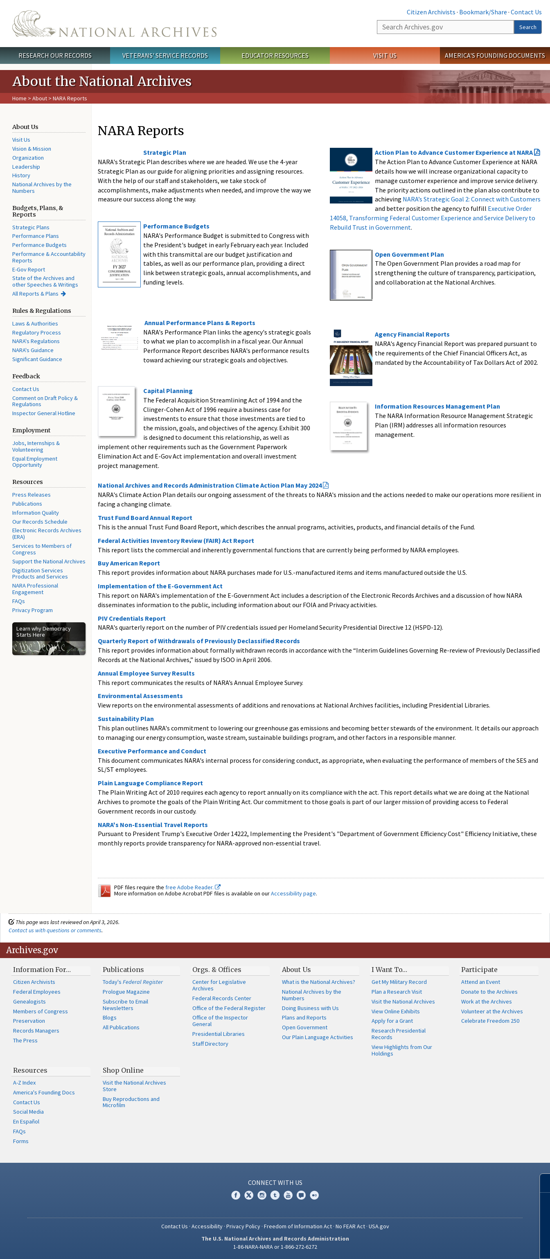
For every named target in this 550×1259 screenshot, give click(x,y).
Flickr (314, 1195)
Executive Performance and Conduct (152, 751)
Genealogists (29, 1001)
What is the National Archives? (318, 982)
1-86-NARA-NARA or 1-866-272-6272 (275, 1246)
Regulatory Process (36, 332)
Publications (27, 503)
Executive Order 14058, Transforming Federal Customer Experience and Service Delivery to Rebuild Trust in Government (432, 217)
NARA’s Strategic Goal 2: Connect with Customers (472, 199)
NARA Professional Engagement (35, 589)
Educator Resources (275, 55)
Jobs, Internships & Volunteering (36, 446)
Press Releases (31, 494)
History (21, 175)
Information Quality (35, 512)
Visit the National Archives (403, 1001)
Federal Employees (37, 991)
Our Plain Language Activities (317, 1037)
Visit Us (385, 55)
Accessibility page (293, 893)
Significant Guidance (37, 359)
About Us (296, 969)
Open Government (304, 1027)
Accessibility (207, 1226)
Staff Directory (210, 1043)
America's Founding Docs (44, 1092)
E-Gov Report (28, 269)
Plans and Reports (304, 1017)
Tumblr (275, 1195)
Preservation (29, 1020)
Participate (479, 969)
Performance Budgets (39, 245)
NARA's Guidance (33, 350)
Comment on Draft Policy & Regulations (45, 401)
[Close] (540, 1183)
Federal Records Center (221, 998)
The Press (25, 1040)
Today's (133, 982)
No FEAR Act (350, 1226)
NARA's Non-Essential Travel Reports (153, 824)
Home (19, 98)
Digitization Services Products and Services (40, 574)
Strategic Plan (164, 152)
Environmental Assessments (140, 696)
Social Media (28, 1111)
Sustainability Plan (126, 718)
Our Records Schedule (40, 521)
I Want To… (389, 969)
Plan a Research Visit (397, 991)
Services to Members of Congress (42, 549)
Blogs (110, 1017)
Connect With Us (275, 1182)
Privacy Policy (243, 1226)
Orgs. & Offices (216, 969)
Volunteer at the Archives (492, 1011)
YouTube (288, 1195)
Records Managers (36, 1030)
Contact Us (526, 12)
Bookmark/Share (483, 12)
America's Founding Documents (495, 55)
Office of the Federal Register (229, 1008)
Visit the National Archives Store (134, 1086)
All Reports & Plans (35, 293)
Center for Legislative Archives (219, 985)
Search (527, 27)
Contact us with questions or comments (55, 930)
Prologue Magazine (126, 991)
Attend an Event (480, 982)
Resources (30, 1070)
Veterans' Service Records (165, 55)
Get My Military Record (399, 982)
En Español (26, 1121)
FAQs (18, 601)
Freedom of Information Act (298, 1226)
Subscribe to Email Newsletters (125, 1005)
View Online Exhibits (396, 1011)
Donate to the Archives (489, 991)
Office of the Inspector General (220, 1021)
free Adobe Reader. (193, 887)
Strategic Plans (31, 227)
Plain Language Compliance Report (150, 783)
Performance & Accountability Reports (49, 257)
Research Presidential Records (399, 1034)
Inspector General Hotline (43, 413)
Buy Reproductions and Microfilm (131, 1102)
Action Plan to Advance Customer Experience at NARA (454, 152)
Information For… (42, 969)
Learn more (477, 1244)
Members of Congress (40, 1011)
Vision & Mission (31, 148)
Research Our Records (55, 55)
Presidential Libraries (218, 1033)
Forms (21, 1141)
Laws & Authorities (35, 323)
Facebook (236, 1195)
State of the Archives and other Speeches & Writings (45, 281)
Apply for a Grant (392, 1020)
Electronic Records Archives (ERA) (46, 533)
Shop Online (123, 1070)
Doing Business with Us (310, 1008)
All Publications (121, 1027)
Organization (28, 157)
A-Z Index (24, 1082)
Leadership (26, 166)
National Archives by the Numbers (42, 187)
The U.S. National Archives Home (114, 23)
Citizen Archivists (431, 12)
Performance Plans (35, 236)
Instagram (262, 1195)
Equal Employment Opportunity (34, 462)
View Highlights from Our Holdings (402, 1050)
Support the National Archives (49, 561)
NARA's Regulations (36, 341)
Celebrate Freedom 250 (490, 1020)
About (39, 98)
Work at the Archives (486, 1001)
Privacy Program (32, 610)
